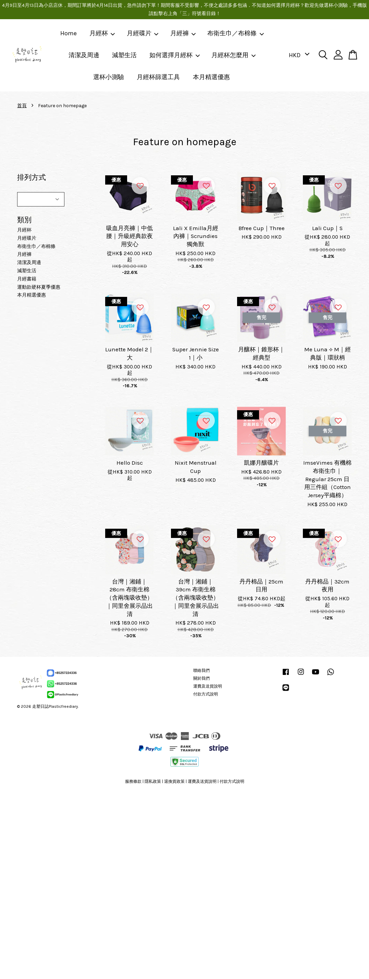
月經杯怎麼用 (233, 55)
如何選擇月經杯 (174, 55)
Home (68, 33)
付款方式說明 (205, 694)
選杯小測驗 (108, 77)
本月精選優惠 (211, 77)
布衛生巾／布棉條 (235, 33)
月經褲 (183, 33)
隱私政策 (153, 781)
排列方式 (31, 177)
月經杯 (102, 33)
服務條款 (133, 781)
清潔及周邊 (84, 55)
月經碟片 (143, 33)
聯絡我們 (201, 670)
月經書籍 (26, 279)
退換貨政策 (174, 781)
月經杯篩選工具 (158, 77)
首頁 (22, 106)
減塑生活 (124, 55)
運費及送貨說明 (207, 686)
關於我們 (201, 678)
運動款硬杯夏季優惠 (38, 287)
